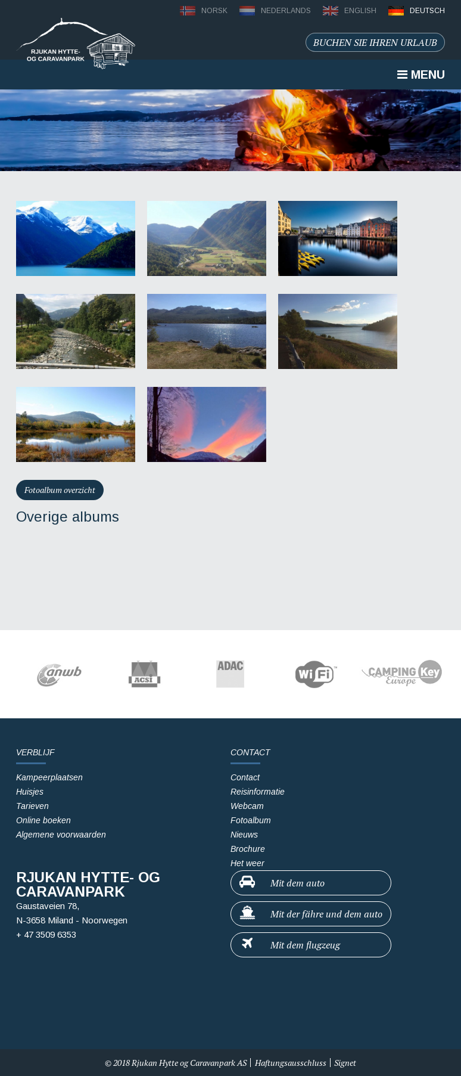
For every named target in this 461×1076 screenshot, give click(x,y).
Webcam (247, 806)
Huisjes (29, 791)
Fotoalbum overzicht (59, 489)
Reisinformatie (257, 791)
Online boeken (43, 820)
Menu (421, 74)
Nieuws (244, 834)
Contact (245, 777)
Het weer (247, 863)
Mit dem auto (281, 882)
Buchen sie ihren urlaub (375, 42)
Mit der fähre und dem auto (310, 913)
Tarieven (32, 806)
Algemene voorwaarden (61, 834)
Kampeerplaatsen (49, 777)
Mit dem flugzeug (289, 944)
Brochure (247, 849)
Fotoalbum (250, 820)
